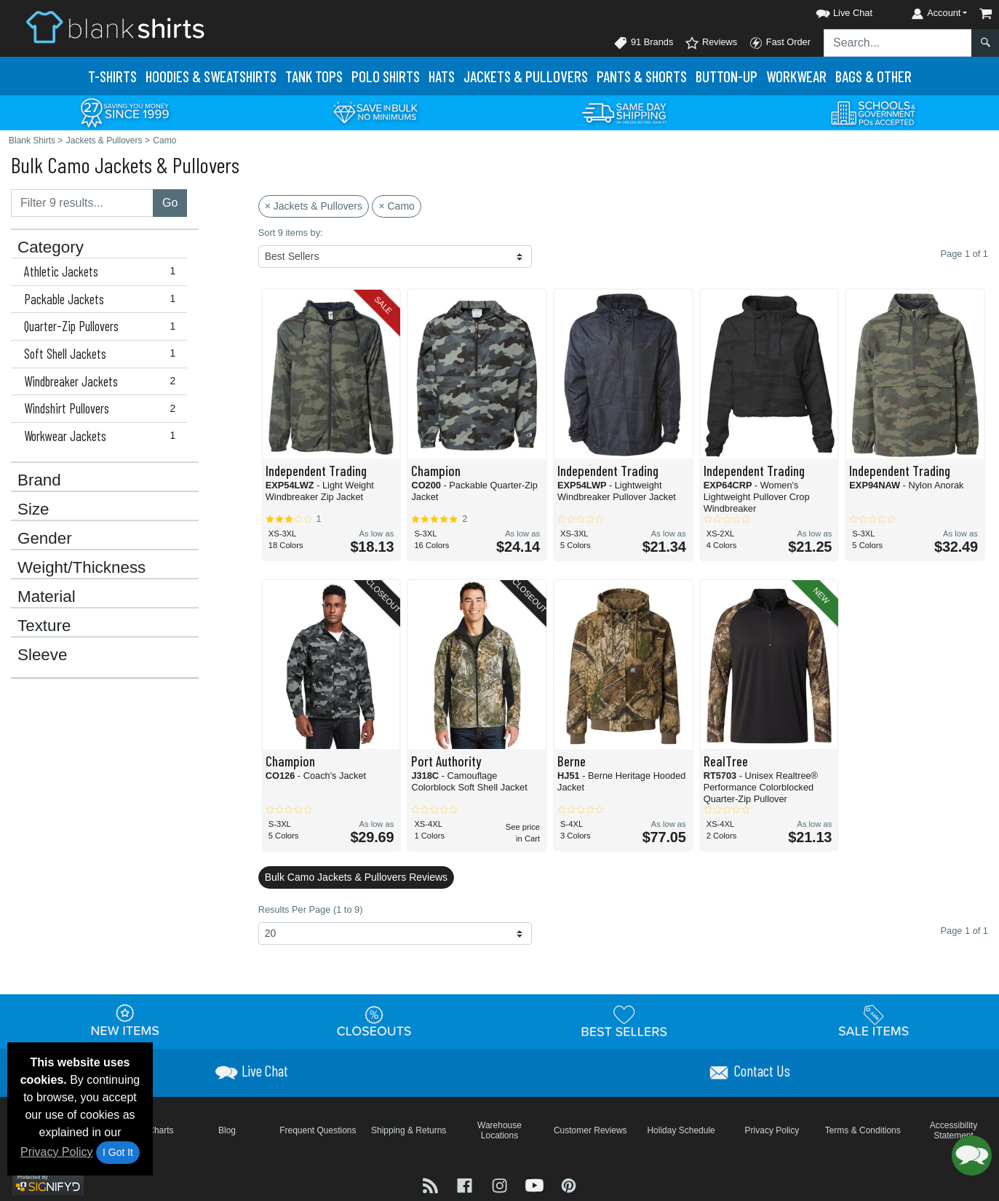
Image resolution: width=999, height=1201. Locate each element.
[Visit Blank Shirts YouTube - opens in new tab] (536, 1184)
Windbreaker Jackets (103, 381)
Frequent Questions (317, 1130)
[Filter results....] (82, 203)
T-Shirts (112, 76)
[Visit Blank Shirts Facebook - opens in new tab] (466, 1184)
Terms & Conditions (863, 1130)
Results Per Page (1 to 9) (310, 909)
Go (170, 203)
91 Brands (643, 43)
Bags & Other (873, 76)
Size (33, 510)
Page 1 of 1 (964, 930)
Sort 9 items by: (290, 232)
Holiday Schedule (681, 1130)
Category (50, 247)
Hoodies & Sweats (211, 76)
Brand (39, 480)
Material (46, 597)
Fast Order (780, 43)
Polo (385, 76)
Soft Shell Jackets (103, 354)
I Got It (118, 1152)
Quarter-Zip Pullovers (103, 326)
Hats (442, 76)
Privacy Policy (56, 1152)
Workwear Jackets (103, 436)
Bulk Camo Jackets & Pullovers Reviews (356, 877)
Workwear (796, 76)
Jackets (525, 76)
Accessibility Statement (953, 1130)
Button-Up (726, 76)
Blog (227, 1130)
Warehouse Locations (499, 1130)
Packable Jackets (103, 299)
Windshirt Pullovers (103, 408)
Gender (44, 539)
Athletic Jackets (103, 271)
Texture (44, 626)
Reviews (711, 43)
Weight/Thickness (81, 568)
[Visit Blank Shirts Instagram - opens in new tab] (501, 1184)
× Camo (396, 206)
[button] (830, 10)
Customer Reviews (590, 1130)
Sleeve (42, 655)
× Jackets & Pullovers (313, 206)
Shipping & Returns (408, 1130)
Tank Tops (314, 76)
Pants (642, 76)
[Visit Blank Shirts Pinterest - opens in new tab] (568, 1184)
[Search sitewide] (898, 43)
